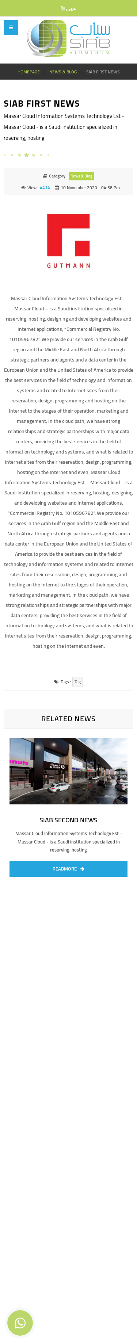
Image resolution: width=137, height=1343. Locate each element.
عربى (71, 8)
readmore (65, 868)
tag (78, 681)
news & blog (63, 72)
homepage (29, 72)
